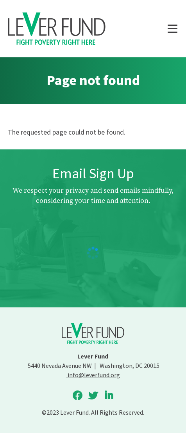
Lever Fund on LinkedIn (108, 395)
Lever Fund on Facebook (77, 395)
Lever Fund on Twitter (93, 395)
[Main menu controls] (172, 28)
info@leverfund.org (93, 375)
